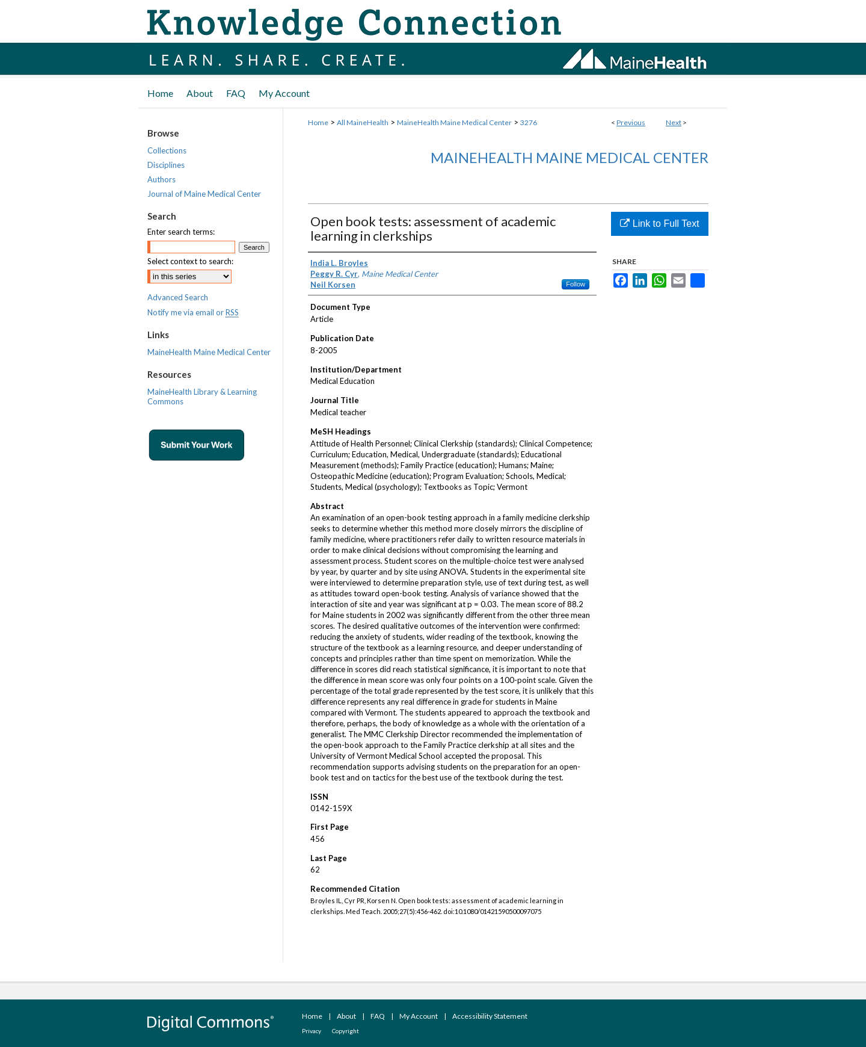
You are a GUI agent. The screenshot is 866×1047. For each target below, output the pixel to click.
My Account (418, 1016)
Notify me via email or (193, 312)
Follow (575, 284)
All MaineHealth (362, 122)
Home (318, 122)
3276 (528, 122)
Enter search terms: (181, 231)
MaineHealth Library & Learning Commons (202, 396)
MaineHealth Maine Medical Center (454, 122)
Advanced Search (177, 297)
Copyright (345, 1030)
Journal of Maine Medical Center (204, 194)
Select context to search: (190, 261)
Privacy (311, 1030)
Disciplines (166, 165)
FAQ (377, 1016)
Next (673, 122)
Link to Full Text (659, 223)
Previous (630, 122)
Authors (161, 179)
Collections (166, 150)
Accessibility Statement (489, 1016)
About (346, 1016)
